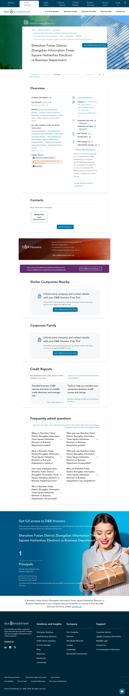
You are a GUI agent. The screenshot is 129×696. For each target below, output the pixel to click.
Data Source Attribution (58, 681)
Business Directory (90, 4)
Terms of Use (22, 681)
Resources (121, 11)
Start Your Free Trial (27, 578)
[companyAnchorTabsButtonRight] (103, 74)
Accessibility (8, 681)
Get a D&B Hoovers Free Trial (65, 310)
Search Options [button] (61, 4)
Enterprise (11, 4)
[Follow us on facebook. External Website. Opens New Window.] (10, 647)
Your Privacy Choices (11, 677)
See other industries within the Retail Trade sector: (45, 126)
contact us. (77, 606)
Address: (81, 102)
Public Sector (46, 4)
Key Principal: (36, 102)
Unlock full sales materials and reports (84, 184)
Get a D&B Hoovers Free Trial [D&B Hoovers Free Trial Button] (63, 255)
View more (35, 150)
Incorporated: (82, 137)
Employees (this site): (86, 120)
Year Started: (82, 133)
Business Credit (70, 11)
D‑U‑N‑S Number (76, 4)
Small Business (27, 4)
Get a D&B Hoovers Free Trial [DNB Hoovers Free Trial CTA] (95, 45)
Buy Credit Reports (55, 402)
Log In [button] (117, 4)
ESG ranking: (82, 142)
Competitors (89, 74)
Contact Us (9, 641)
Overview (34, 74)
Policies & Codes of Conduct (36, 677)
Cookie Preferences (38, 681)
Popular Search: (37, 155)
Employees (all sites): (87, 126)
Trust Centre (55, 677)
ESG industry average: (86, 145)
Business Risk (106, 11)
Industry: (34, 109)
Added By (46, 74)
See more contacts (38, 105)
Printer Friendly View (85, 97)
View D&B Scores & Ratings (89, 269)
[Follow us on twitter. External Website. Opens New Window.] (15, 647)
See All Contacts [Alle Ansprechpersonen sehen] (64, 227)
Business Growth (89, 11)
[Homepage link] (17, 11)
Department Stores (55, 145)
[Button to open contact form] (122, 691)
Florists (34, 148)
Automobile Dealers (38, 131)
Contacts (57, 74)
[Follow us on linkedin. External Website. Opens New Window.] (5, 647)
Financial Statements (72, 74)
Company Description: (40, 97)
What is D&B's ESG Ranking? (86, 149)
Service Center (105, 4)
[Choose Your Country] (125, 2)
